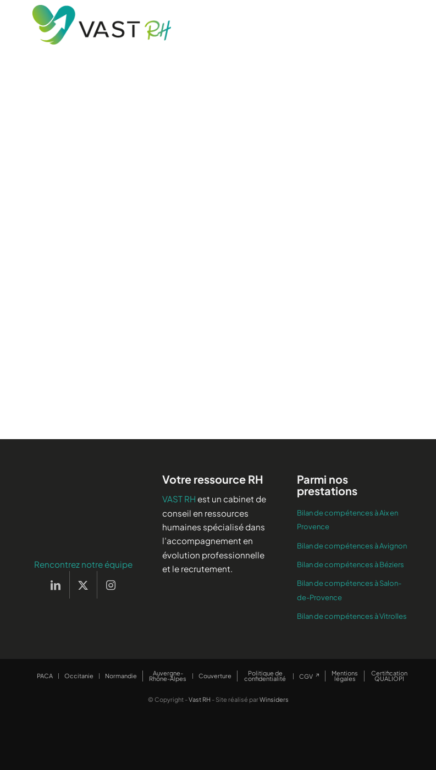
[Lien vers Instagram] (111, 585)
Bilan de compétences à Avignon (352, 545)
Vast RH (200, 699)
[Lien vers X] (83, 585)
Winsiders (274, 699)
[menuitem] (44, 676)
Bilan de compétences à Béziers (350, 564)
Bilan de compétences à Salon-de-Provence (349, 590)
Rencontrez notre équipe (83, 564)
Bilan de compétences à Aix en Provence (347, 519)
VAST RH (179, 499)
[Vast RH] (101, 24)
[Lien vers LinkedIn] (55, 585)
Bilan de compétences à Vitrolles (352, 616)
